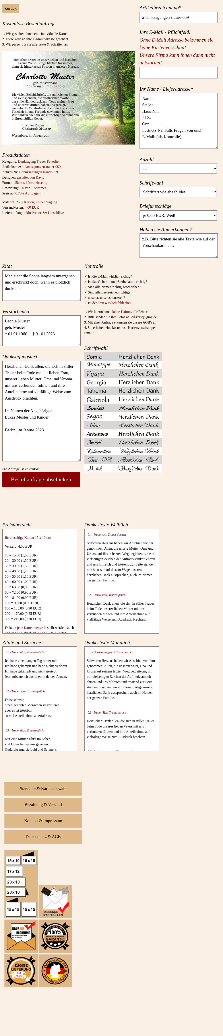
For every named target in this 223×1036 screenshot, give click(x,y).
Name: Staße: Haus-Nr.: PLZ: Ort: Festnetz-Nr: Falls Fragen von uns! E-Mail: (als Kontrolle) (179, 121)
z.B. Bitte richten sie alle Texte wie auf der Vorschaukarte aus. (179, 245)
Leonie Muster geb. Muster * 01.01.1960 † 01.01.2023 (41, 330)
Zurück (10, 8)
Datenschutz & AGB (43, 836)
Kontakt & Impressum (43, 820)
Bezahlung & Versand (43, 804)
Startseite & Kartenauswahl (43, 788)
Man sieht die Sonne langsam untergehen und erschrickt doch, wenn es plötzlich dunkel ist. (41, 285)
